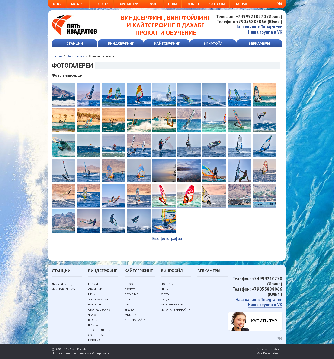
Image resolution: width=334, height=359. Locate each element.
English (240, 4)
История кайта (135, 319)
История (94, 340)
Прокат (93, 284)
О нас (57, 4)
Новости (101, 4)
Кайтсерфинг (167, 43)
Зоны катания (98, 299)
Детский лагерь (99, 330)
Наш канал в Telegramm (258, 27)
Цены (172, 4)
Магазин (78, 4)
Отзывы (192, 4)
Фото (154, 4)
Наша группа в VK (265, 32)
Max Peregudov (268, 353)
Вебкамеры (259, 43)
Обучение (95, 289)
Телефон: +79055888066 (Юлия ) (249, 21)
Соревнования (98, 335)
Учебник (130, 314)
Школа (93, 325)
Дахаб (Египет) (62, 284)
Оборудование (99, 309)
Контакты (217, 4)
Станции (74, 43)
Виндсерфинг (121, 43)
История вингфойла (175, 309)
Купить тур (264, 321)
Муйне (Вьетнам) (63, 289)
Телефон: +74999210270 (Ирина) (249, 16)
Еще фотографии (167, 238)
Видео (92, 319)
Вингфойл (213, 43)
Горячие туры (129, 4)
